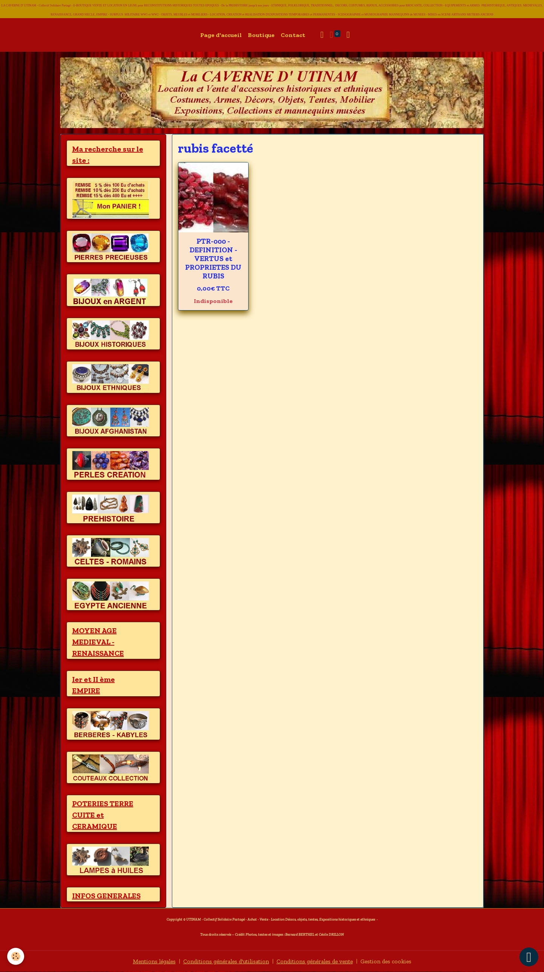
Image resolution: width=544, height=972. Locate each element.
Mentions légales (147, 961)
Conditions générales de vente (317, 961)
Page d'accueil (221, 35)
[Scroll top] (528, 956)
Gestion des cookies (393, 961)
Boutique (261, 35)
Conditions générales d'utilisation (223, 961)
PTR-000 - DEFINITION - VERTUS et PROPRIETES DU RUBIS (213, 258)
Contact (293, 35)
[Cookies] (16, 956)
